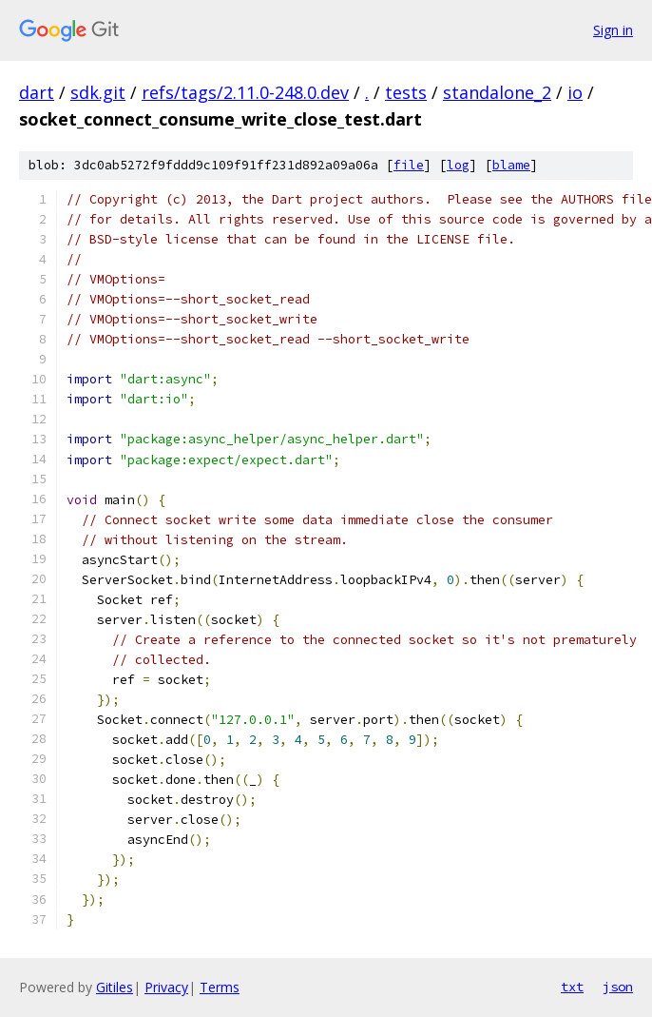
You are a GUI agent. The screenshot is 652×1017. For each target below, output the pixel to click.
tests (406, 92)
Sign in (613, 30)
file (408, 165)
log (458, 165)
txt (572, 986)
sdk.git (97, 92)
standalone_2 (497, 92)
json (618, 986)
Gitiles (114, 987)
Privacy (166, 987)
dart (36, 92)
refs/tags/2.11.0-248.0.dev (245, 92)
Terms (220, 987)
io (575, 92)
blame (511, 165)
